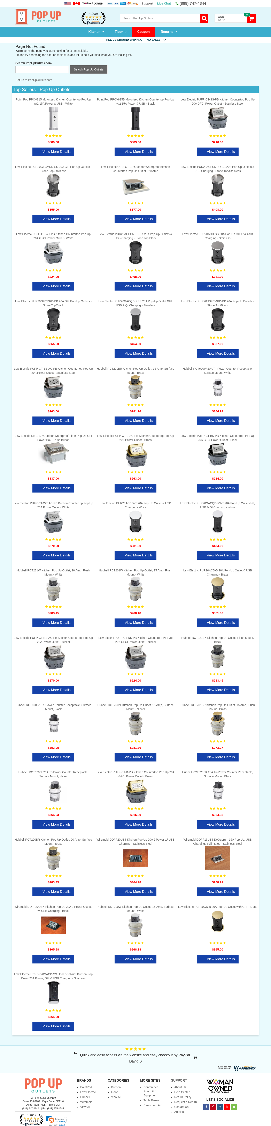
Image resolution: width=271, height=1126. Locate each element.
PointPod (86, 1087)
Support (147, 3)
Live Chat (164, 3)
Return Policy (182, 1097)
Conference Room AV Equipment (151, 1091)
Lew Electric (88, 1092)
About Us (180, 1087)
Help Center (182, 1092)
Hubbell (85, 1097)
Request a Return (185, 1102)
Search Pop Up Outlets (88, 69)
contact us (63, 55)
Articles (179, 1111)
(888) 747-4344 (30, 1108)
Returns (167, 31)
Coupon (143, 31)
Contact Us (181, 1107)
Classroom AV (153, 1105)
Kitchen (94, 31)
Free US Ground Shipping (135, 39)
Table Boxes (151, 1100)
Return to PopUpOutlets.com (33, 80)
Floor (119, 31)
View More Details (56, 152)
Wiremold (86, 1102)
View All (85, 1107)
